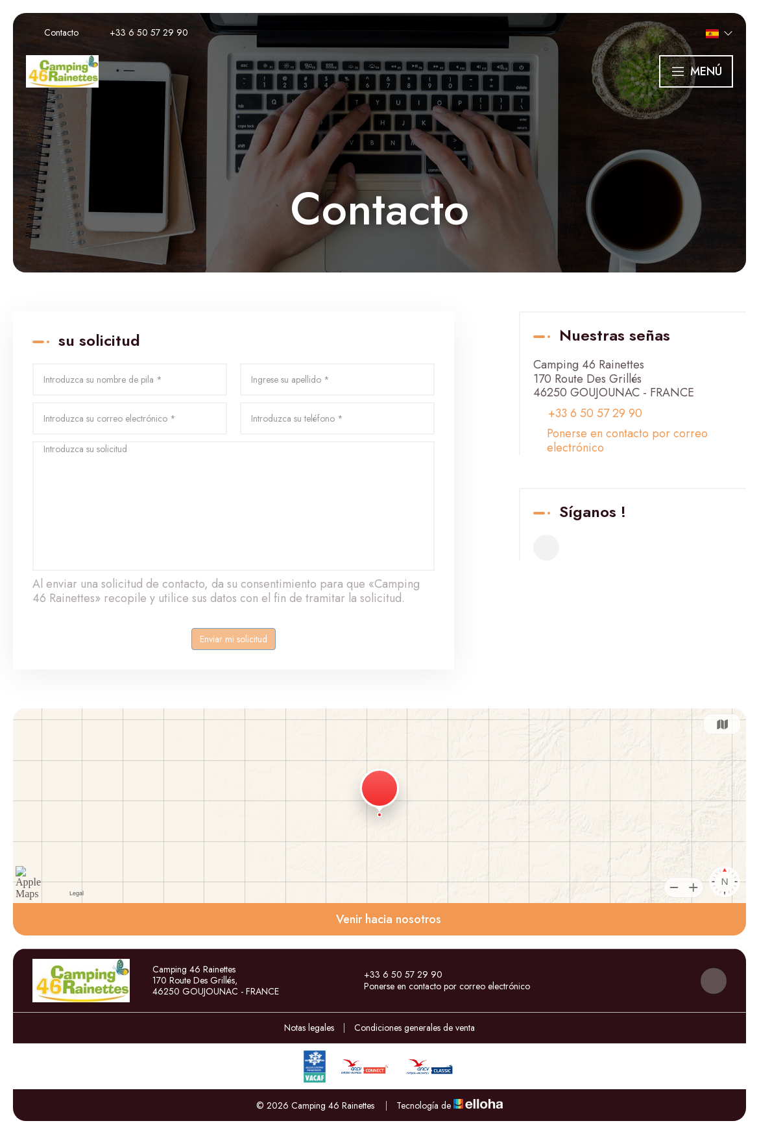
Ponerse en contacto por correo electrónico (627, 441)
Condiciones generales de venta (414, 1027)
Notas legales (309, 1027)
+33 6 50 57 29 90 (395, 975)
